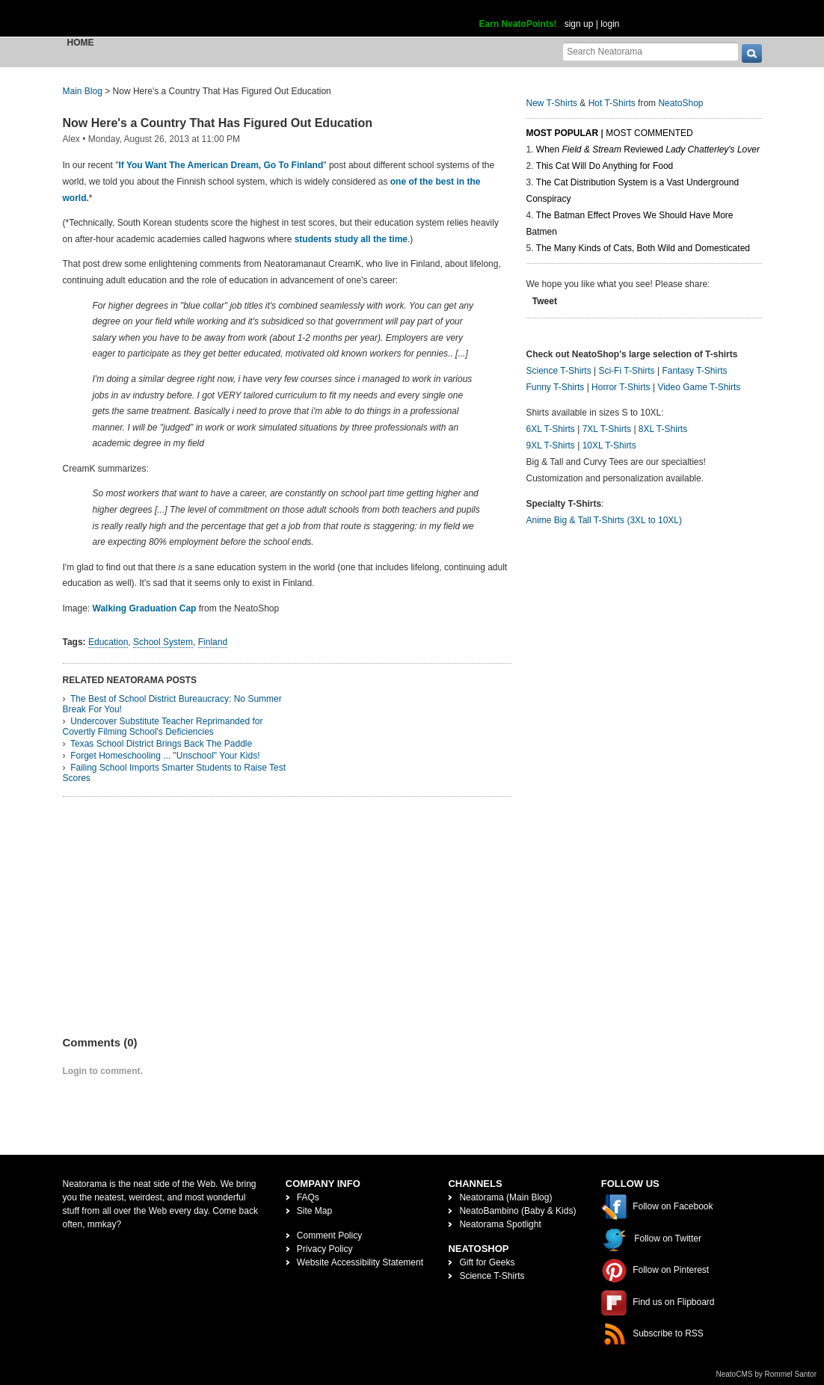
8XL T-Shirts (663, 429)
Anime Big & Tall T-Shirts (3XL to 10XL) (604, 520)
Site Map (314, 1211)
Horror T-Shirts (620, 387)
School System (163, 642)
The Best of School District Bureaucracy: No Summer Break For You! (172, 704)
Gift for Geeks (486, 1262)
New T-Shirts (551, 103)
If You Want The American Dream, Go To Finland (220, 165)
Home (80, 42)
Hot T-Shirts (612, 103)
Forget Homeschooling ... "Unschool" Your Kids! (164, 755)
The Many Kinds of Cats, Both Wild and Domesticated (643, 248)
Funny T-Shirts (555, 387)
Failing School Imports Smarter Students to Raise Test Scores (174, 772)
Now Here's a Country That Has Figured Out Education (218, 123)
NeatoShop (680, 103)
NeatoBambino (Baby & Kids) (517, 1211)
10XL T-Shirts (609, 445)
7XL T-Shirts (606, 429)
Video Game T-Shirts (698, 387)
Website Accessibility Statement (360, 1262)
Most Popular (562, 133)
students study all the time (351, 239)
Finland (212, 642)
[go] (752, 53)
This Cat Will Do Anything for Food (604, 166)
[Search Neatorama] (650, 51)
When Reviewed (648, 149)
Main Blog (82, 91)
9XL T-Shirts (550, 445)
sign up (579, 24)
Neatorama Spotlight (500, 1224)
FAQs (308, 1197)
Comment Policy (329, 1235)
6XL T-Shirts (550, 429)
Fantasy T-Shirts (694, 370)
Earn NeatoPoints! (518, 24)
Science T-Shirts (558, 370)
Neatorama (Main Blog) (505, 1197)
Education (108, 642)
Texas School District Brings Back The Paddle (161, 743)
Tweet (544, 301)
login (609, 24)
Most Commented (649, 133)
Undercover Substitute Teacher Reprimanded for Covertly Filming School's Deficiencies (163, 726)
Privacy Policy (325, 1249)
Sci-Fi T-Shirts (626, 370)
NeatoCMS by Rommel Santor (766, 1374)
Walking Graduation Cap (145, 608)
